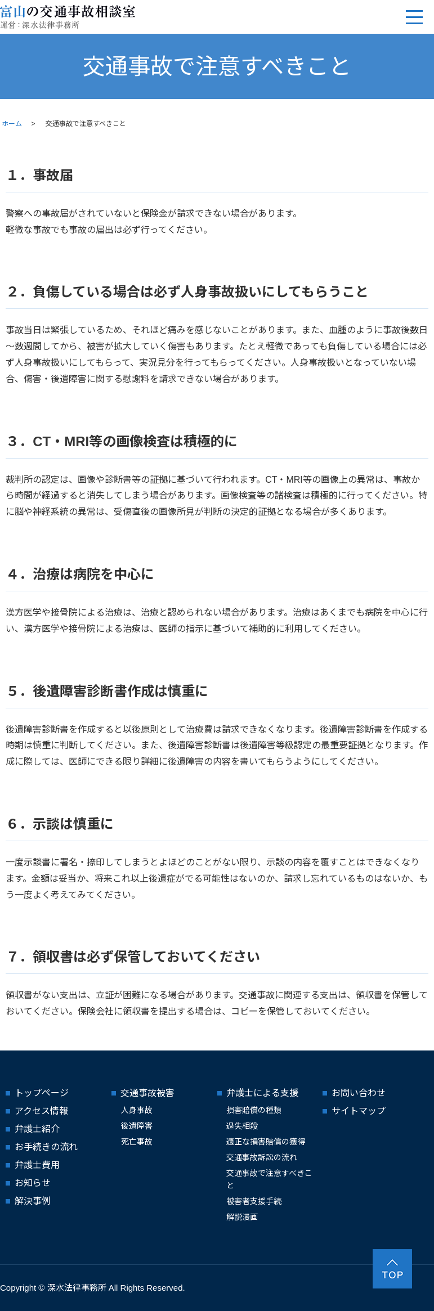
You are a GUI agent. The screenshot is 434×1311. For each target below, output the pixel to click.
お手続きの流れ (46, 1147)
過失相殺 (242, 1125)
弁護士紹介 (37, 1129)
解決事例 (33, 1201)
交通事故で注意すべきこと (269, 1179)
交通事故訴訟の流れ (261, 1157)
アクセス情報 (41, 1111)
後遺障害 (137, 1125)
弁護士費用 (37, 1165)
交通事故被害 (147, 1093)
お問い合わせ (359, 1093)
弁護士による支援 (262, 1093)
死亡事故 (137, 1141)
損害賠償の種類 (253, 1110)
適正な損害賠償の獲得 (265, 1141)
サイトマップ (359, 1111)
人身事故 (137, 1110)
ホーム (12, 124)
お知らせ (33, 1183)
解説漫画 (242, 1217)
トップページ (42, 1093)
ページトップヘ (392, 1268)
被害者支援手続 (253, 1201)
